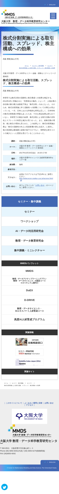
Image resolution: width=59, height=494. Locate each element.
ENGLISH (52, 4)
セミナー (29, 211)
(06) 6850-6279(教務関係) (34, 451)
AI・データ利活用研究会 (29, 231)
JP (45, 4)
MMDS (29, 271)
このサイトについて (14, 403)
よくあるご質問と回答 (33, 403)
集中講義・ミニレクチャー (29, 250)
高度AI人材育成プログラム (29, 319)
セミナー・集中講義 (29, 201)
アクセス (29, 405)
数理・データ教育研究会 (29, 240)
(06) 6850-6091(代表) (14, 451)
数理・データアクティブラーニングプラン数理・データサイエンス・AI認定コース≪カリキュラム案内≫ (29, 281)
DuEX (29, 290)
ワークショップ (29, 221)
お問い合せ (39, 185)
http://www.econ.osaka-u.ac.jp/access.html (36, 178)
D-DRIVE (29, 300)
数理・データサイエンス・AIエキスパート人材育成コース (29, 309)
